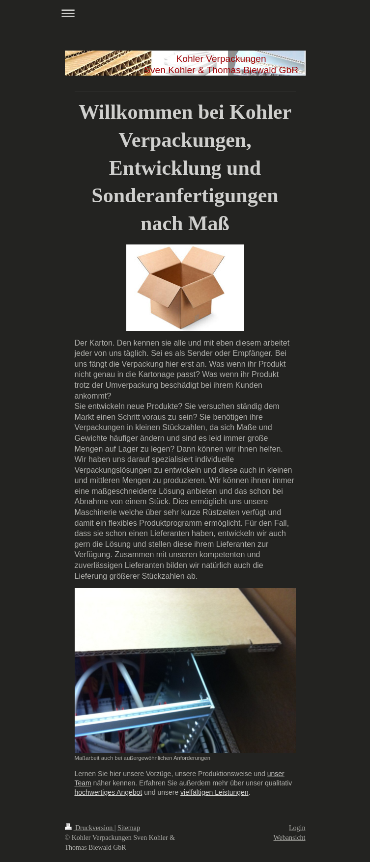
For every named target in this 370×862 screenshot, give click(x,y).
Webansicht (290, 837)
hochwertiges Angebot (108, 792)
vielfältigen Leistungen (214, 792)
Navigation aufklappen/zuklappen (185, 13)
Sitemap (128, 828)
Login (297, 828)
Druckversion (89, 828)
